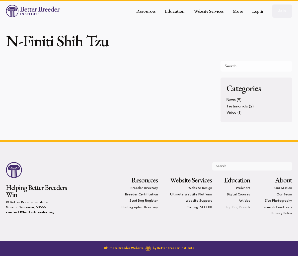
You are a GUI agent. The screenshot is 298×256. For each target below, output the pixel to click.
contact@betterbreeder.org (30, 212)
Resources (145, 179)
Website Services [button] (209, 11)
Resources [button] (146, 11)
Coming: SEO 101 (199, 207)
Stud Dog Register (144, 200)
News (231, 100)
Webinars (243, 188)
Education (237, 179)
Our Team (284, 194)
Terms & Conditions (277, 207)
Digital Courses (238, 194)
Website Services (191, 179)
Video (231, 113)
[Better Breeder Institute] (33, 11)
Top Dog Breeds (238, 207)
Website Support (199, 200)
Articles (244, 200)
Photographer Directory (140, 207)
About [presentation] (283, 179)
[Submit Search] (286, 66)
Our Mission (283, 188)
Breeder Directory (144, 188)
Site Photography (278, 200)
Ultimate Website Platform (191, 194)
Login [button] (257, 11)
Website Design (200, 188)
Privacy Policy (282, 213)
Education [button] (175, 11)
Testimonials (237, 106)
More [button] (238, 11)
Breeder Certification (141, 194)
